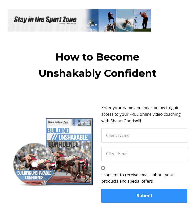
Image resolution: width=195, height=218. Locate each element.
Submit (144, 195)
